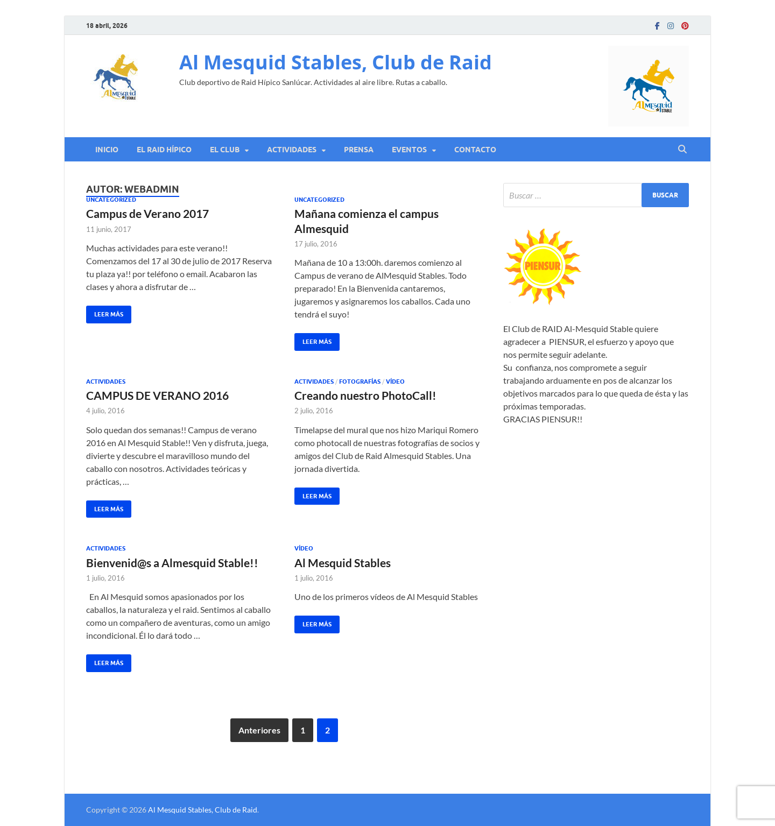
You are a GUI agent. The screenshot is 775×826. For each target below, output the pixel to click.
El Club (224, 149)
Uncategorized (111, 199)
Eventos (409, 149)
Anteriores (259, 730)
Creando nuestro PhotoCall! (365, 395)
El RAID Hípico (164, 149)
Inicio (106, 149)
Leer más (104, 312)
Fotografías (360, 381)
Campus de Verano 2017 (147, 213)
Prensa (359, 149)
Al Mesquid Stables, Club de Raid (335, 62)
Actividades (291, 149)
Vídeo (395, 381)
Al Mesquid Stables (342, 562)
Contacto (475, 149)
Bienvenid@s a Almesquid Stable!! (172, 562)
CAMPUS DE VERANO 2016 (157, 395)
